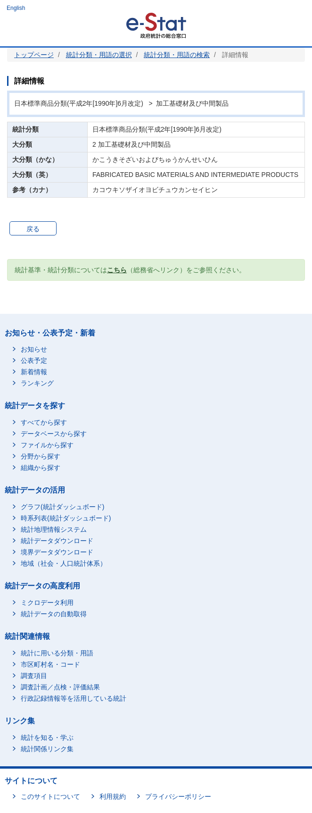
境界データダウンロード (57, 552)
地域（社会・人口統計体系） (64, 563)
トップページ (34, 55)
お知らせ (34, 349)
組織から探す (40, 467)
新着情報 (34, 372)
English (16, 8)
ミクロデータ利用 (47, 602)
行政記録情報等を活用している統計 (73, 698)
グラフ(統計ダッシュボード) (62, 506)
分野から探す (40, 456)
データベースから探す (54, 433)
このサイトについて (50, 796)
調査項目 (34, 675)
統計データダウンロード (57, 540)
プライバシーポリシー (178, 796)
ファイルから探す (47, 445)
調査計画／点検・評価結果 (60, 687)
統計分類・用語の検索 (177, 55)
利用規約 (112, 796)
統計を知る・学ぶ (47, 737)
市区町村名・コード (50, 664)
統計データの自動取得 (54, 614)
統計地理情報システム (54, 529)
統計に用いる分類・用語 (57, 653)
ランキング (37, 383)
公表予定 (34, 360)
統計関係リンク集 (47, 749)
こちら (117, 270)
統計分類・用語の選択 (99, 55)
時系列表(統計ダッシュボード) (66, 518)
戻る (33, 229)
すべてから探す (44, 422)
